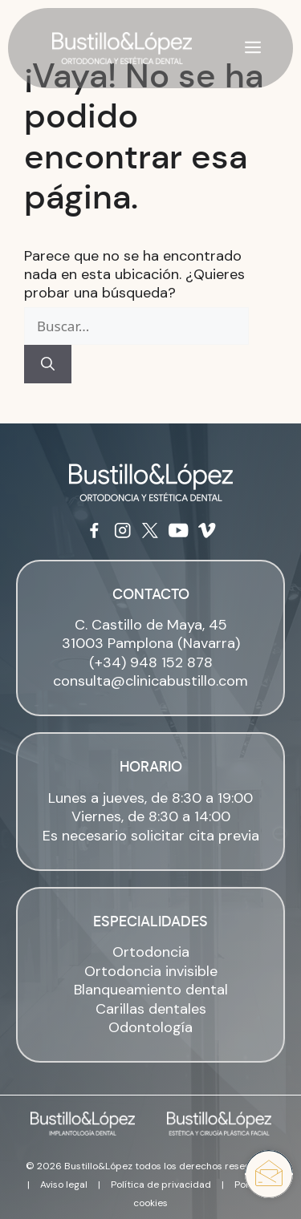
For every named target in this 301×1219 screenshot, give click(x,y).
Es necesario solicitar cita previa (151, 835)
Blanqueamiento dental (151, 989)
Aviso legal (63, 1184)
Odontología (150, 1027)
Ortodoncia (150, 952)
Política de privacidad (161, 1184)
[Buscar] (47, 364)
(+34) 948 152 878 (151, 662)
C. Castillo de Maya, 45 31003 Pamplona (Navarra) (151, 634)
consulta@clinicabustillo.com (150, 680)
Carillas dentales (151, 1009)
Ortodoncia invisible (151, 971)
